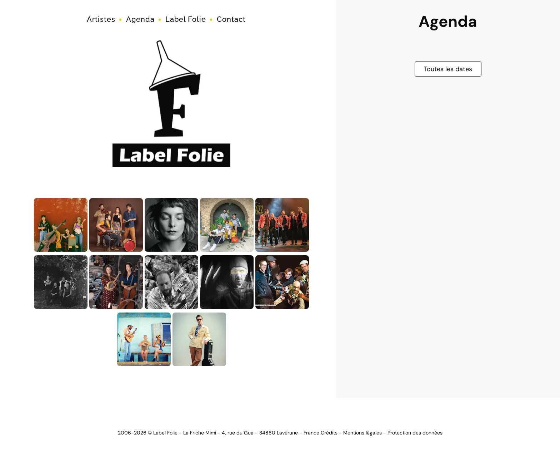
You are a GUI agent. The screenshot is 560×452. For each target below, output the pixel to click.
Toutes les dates (448, 68)
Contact (231, 19)
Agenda (140, 19)
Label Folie (185, 19)
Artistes (101, 19)
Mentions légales (362, 432)
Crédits (329, 432)
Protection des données (415, 432)
